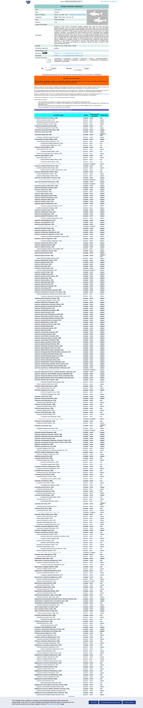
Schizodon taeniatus (42, 460)
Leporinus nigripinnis (42, 550)
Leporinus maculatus (41, 178)
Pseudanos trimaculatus (41, 615)
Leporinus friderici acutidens (48, 170)
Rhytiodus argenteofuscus (42, 446)
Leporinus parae (43, 183)
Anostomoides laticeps (47, 143)
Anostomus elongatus (42, 454)
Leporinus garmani (41, 680)
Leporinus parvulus (40, 356)
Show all (54, 112)
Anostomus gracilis (46, 625)
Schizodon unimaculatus (42, 442)
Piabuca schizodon (42, 384)
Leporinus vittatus (41, 516)
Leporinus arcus (39, 222)
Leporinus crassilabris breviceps (45, 661)
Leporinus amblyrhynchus (42, 304)
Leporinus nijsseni (40, 312)
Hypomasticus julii (40, 595)
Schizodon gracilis (41, 623)
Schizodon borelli (46, 416)
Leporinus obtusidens (46, 649)
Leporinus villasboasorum (42, 372)
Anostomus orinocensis (43, 468)
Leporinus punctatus (40, 334)
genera (102, 94)
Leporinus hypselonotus (43, 534)
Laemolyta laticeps (45, 145)
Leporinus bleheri (40, 330)
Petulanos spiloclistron (41, 637)
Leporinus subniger (40, 274)
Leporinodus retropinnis (43, 528)
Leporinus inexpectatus (41, 375)
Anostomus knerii (41, 402)
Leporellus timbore (41, 522)
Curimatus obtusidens (42, 647)
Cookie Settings (129, 702)
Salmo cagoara (41, 518)
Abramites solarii (45, 542)
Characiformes (58, 9)
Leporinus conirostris (42, 665)
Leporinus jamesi (39, 253)
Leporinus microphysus (41, 354)
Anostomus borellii (41, 414)
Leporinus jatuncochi (41, 286)
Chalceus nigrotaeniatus (43, 174)
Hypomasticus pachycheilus (43, 591)
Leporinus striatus (40, 189)
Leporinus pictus (41, 510)
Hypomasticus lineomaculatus (43, 599)
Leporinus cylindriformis (42, 251)
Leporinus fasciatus (40, 147)
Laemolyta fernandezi (41, 495)
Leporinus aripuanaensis (42, 292)
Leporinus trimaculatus (41, 316)
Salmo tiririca (40, 191)
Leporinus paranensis (41, 306)
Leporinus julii (40, 597)
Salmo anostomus (41, 120)
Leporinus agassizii (40, 203)
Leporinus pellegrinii (40, 216)
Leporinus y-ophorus (41, 238)
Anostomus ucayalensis (41, 126)
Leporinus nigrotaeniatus (42, 172)
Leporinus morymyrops (48, 564)
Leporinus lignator (40, 377)
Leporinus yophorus (47, 241)
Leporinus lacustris (40, 276)
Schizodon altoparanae (41, 434)
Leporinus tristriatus (40, 360)
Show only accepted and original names (80, 112)
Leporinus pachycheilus (43, 593)
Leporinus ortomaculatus (42, 332)
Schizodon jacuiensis (41, 432)
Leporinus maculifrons (42, 520)
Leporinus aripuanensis (48, 296)
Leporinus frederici (46, 162)
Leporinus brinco (41, 694)
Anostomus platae (41, 410)
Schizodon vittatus (40, 386)
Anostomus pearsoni (42, 489)
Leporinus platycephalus (42, 260)
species (106, 94)
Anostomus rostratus (42, 423)
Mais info (115, 1)
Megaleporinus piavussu (42, 688)
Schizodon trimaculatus (43, 617)
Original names (70, 65)
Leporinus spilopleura (44, 164)
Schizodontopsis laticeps (43, 141)
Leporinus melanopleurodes (43, 352)
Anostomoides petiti (46, 501)
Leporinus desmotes (40, 228)
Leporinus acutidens (40, 166)
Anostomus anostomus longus (45, 137)
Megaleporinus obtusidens (42, 645)
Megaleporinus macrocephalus (43, 684)
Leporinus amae (39, 288)
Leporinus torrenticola (41, 366)
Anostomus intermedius (43, 643)
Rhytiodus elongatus (40, 452)
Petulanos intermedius (41, 641)
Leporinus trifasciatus (42, 673)
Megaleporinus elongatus (42, 655)
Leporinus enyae (39, 368)
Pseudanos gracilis (40, 621)
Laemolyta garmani (40, 491)
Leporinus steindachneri (43, 579)
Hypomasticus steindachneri (43, 577)
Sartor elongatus (39, 609)
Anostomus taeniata (47, 464)
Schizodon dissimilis (40, 404)
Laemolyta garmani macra (43, 506)
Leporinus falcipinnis (42, 249)
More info (103, 1)
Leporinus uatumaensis (41, 324)
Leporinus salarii (46, 538)
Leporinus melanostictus (42, 243)
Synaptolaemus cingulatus (42, 601)
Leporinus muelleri (41, 270)
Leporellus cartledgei (44, 512)
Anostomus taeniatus (46, 462)
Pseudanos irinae (39, 627)
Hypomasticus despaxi (41, 587)
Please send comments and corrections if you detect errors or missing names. (53, 110)
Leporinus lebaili (39, 302)
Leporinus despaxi (41, 589)
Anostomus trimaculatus (47, 619)
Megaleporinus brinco (41, 692)
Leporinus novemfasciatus (43, 153)
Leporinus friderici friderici (47, 159)
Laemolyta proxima (40, 474)
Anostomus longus (40, 134)
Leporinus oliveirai (40, 374)
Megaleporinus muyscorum (42, 675)
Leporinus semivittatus (42, 208)
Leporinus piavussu (42, 690)
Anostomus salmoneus (43, 124)
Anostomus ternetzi (40, 130)
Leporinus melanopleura (41, 195)
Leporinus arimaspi (40, 362)
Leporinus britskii (40, 350)
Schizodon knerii (39, 400)
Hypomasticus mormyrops (42, 560)
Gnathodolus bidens (40, 558)
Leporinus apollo (39, 348)
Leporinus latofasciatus (43, 605)
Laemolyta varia (39, 481)
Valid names (62, 65)
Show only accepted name (63, 112)
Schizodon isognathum (48, 394)
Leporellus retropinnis (41, 526)
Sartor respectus (39, 607)
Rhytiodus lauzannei (40, 456)
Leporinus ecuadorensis (41, 234)
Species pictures (55, 65)
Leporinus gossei (39, 314)
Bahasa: (63, 1)
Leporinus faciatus (46, 151)
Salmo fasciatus (41, 149)
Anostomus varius (41, 483)
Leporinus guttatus (40, 344)
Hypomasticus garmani (47, 682)
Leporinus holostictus (41, 210)
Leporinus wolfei (39, 264)
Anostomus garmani (42, 493)
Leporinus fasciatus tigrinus (44, 258)
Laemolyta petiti (41, 499)
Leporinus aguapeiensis (43, 653)
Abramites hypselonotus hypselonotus (51, 536)
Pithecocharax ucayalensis (44, 128)
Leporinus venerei (40, 340)
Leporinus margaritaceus (43, 176)
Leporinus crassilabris (42, 659)
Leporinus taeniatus (40, 201)
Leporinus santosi (40, 358)
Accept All (94, 702)
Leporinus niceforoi (40, 272)
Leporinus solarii (41, 540)
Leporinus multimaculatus (42, 364)
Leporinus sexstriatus (41, 290)
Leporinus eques (41, 556)
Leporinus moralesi (40, 268)
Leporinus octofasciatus (41, 232)
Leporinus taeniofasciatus (42, 328)
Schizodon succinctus (41, 398)
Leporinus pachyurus (41, 185)
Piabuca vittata (40, 388)
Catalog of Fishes (53, 97)
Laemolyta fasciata (40, 487)
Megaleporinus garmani (41, 679)
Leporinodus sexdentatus (43, 524)
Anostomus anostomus (41, 118)
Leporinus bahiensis (40, 197)
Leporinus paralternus (41, 230)
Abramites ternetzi (41, 546)
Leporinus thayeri (41, 585)
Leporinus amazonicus (41, 338)
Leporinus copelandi (47, 575)
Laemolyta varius (46, 485)
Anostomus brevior (40, 132)
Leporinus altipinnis (40, 247)
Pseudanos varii (39, 631)
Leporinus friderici (40, 155)
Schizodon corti (39, 425)
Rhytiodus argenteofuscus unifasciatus (47, 450)
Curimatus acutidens (42, 168)
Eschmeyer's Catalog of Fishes (77, 14)
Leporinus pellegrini (47, 218)
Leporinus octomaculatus (42, 318)
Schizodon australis (40, 438)
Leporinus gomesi (40, 298)
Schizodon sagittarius (42, 448)
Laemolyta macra (39, 503)
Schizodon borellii (40, 412)
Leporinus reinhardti (42, 669)
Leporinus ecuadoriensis (48, 236)
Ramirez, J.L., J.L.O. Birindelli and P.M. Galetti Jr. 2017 (68, 53)
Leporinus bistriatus (40, 326)
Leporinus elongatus (42, 657)
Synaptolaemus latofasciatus (43, 603)
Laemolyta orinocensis (41, 466)
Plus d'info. (109, 1)
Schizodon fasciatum (47, 382)
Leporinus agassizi (46, 206)
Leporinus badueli (43, 226)
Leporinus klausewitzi (41, 284)
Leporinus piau (39, 266)
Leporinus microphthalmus (42, 310)
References (89, 65)
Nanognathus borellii (45, 419)
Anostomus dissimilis (42, 406)
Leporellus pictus (39, 508)
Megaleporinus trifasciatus (42, 671)
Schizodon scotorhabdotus (42, 440)
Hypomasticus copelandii (42, 570)
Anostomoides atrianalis (41, 139)
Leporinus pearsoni (40, 262)
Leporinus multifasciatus (42, 212)
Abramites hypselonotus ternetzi (49, 548)
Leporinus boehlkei (40, 308)
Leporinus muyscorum (42, 677)
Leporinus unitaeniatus (41, 346)
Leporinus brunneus (40, 280)
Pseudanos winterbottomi (42, 629)
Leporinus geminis (40, 342)
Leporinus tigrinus (40, 255)
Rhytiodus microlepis (41, 444)
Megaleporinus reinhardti (42, 667)
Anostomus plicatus (42, 635)
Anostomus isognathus (47, 392)
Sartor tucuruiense (42, 613)
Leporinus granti (39, 224)
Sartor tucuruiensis (40, 611)
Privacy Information (53, 704)
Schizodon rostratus (40, 421)
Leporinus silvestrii (41, 651)
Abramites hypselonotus (42, 532)
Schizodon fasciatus (40, 379)
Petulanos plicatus (40, 633)
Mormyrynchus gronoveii (43, 122)
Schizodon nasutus (40, 396)
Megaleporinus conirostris (42, 663)
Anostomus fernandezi (46, 497)
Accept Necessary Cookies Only (110, 702)
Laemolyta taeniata (40, 458)
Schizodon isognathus (41, 390)
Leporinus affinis (39, 193)
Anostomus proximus (42, 476)
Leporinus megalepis (42, 568)
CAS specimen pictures (80, 65)
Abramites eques (43, 552)
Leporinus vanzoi (39, 336)
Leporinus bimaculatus (41, 187)
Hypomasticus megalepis (42, 567)
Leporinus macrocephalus (43, 686)
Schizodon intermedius (41, 436)
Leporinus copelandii (42, 572)
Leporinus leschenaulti (41, 181)
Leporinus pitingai (40, 322)
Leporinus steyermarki (41, 282)
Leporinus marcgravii (44, 179)
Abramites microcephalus (43, 544)
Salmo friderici (40, 157)
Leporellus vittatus (40, 514)
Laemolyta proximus (47, 478)
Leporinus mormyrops (42, 562)
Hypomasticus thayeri (41, 583)
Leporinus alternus (40, 220)
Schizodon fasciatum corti (43, 428)
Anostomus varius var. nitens (44, 472)
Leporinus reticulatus (41, 320)
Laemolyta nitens (39, 470)
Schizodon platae (39, 408)
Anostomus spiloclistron (43, 639)
